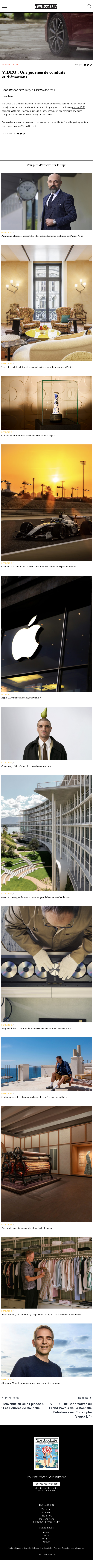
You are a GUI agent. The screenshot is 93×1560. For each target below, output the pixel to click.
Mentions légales (14, 1548)
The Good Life (8, 103)
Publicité (57, 1548)
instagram (46, 1538)
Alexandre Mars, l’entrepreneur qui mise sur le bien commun (30, 1383)
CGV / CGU (26, 1548)
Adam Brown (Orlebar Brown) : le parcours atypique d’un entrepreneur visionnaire (41, 1314)
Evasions (46, 1512)
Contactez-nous (68, 1548)
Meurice (53, 111)
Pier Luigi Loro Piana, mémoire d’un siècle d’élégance (27, 1228)
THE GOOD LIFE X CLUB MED (46, 1522)
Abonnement (80, 1548)
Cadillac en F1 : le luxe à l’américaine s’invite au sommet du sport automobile (39, 566)
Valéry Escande (69, 103)
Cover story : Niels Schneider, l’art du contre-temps (26, 766)
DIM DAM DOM (49, 1554)
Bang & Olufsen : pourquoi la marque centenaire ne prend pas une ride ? (36, 1028)
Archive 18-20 (78, 107)
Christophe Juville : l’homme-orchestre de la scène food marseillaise (34, 1097)
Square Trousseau (22, 111)
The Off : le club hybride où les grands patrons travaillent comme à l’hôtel (37, 367)
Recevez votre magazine (47, 1484)
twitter (47, 1535)
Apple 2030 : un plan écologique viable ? (21, 697)
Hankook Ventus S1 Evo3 (24, 126)
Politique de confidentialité (42, 1548)
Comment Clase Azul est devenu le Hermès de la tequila (28, 435)
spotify (46, 1541)
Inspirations (10, 64)
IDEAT (40, 1554)
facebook (46, 1532)
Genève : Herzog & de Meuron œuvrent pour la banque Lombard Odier (35, 897)
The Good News (46, 1519)
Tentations (46, 1509)
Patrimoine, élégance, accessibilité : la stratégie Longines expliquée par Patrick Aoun (42, 235)
